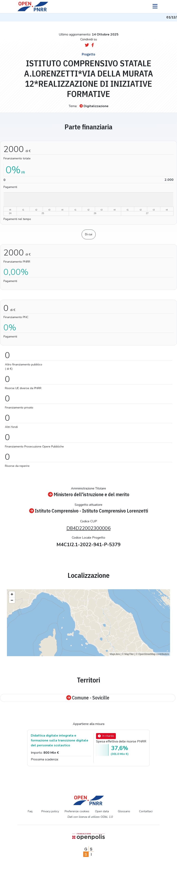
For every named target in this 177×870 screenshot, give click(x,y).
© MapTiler (128, 654)
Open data (102, 811)
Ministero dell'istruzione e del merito (88, 495)
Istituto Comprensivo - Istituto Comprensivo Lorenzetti (88, 511)
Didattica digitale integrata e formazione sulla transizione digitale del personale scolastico (59, 740)
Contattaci (146, 811)
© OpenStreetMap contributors (152, 654)
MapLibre (115, 654)
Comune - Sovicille (87, 698)
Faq (30, 811)
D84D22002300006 (88, 528)
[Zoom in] (12, 594)
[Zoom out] (12, 600)
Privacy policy (50, 811)
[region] (88, 622)
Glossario (124, 811)
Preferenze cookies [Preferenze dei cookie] (77, 811)
